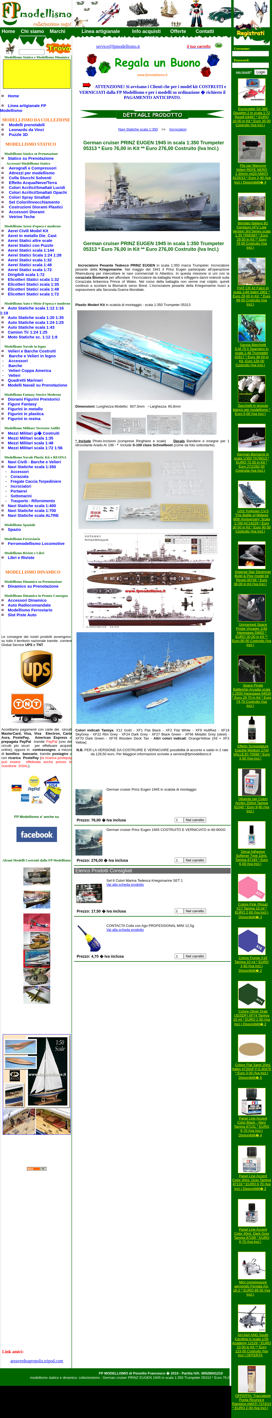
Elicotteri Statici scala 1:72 (33, 294)
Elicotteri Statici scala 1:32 (33, 279)
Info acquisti (146, 31)
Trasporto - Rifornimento (33, 501)
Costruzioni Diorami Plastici (36, 207)
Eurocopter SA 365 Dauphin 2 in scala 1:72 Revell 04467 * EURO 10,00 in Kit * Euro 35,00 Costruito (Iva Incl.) (252, 117)
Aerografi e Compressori (32, 168)
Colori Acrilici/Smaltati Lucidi (37, 187)
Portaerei (19, 491)
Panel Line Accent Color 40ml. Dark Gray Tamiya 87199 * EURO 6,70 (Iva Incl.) (251, 1235)
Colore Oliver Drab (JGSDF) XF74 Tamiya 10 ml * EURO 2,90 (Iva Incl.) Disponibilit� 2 (251, 1017)
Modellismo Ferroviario (30, 610)
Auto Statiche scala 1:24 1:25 (36, 322)
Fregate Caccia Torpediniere (36, 481)
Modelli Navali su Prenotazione (37, 385)
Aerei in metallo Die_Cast (32, 235)
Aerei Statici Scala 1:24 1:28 (34, 255)
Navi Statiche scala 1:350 (32, 466)
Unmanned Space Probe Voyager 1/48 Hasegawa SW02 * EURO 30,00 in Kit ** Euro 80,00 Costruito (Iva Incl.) (251, 635)
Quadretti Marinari (25, 380)
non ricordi (243, 72)
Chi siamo (32, 31)
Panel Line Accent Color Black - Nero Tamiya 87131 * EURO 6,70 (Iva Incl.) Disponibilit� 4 (251, 1126)
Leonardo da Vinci (26, 129)
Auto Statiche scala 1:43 (31, 327)
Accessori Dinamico (27, 600)
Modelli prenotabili (27, 124)
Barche (15, 365)
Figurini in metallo (25, 409)
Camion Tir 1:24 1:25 (27, 332)
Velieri (14, 375)
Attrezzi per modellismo (32, 173)
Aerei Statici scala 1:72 (30, 269)
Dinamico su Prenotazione (33, 586)
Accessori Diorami (27, 211)
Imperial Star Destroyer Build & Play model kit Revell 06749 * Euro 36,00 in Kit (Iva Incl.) (252, 578)
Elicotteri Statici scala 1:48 (33, 289)
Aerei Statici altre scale (30, 240)
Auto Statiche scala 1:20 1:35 (36, 317)
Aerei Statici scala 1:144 (31, 250)
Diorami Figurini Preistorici (34, 399)
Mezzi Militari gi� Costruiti (33, 433)
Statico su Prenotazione (31, 158)
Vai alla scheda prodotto (125, 885)
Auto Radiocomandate (29, 605)
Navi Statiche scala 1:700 (32, 510)
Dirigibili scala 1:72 (26, 274)
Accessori (18, 360)
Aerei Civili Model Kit (28, 230)
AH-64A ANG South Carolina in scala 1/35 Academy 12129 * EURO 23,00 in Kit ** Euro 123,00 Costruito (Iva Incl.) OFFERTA (251, 1345)
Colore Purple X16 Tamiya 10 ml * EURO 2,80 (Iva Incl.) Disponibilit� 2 (251, 964)
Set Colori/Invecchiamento (34, 202)
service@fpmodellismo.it (118, 46)
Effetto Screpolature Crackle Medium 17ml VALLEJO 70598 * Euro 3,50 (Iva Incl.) (251, 752)
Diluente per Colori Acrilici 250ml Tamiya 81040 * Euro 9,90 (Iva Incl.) (251, 805)
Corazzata (19, 476)
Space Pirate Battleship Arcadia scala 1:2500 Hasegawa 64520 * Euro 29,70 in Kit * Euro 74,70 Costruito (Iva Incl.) (251, 695)
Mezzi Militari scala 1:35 (30, 438)
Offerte (178, 31)
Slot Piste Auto (22, 615)
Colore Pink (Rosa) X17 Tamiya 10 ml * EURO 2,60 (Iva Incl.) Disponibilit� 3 (251, 910)
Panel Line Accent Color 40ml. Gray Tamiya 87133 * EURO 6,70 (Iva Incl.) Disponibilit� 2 (251, 1182)
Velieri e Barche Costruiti (32, 351)
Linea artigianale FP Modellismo (23, 108)
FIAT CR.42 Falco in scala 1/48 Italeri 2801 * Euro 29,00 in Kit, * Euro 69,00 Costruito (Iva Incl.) (251, 296)
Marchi (57, 31)
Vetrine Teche (22, 216)
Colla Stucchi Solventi (30, 177)
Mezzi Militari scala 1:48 (30, 443)
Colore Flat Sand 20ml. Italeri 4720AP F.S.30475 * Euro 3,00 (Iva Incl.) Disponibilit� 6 (251, 1071)
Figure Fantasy (22, 404)
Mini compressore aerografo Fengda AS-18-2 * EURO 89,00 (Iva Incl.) (251, 1288)
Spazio (14, 529)
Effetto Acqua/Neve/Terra (33, 182)
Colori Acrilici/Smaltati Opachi (38, 192)
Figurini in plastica (26, 413)
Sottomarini (21, 496)
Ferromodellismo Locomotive (36, 543)
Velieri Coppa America (29, 370)
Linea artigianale (101, 31)
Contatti (205, 31)
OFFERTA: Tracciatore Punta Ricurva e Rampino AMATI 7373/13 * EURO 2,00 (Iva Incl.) (251, 1402)
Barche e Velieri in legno (32, 356)
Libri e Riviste (21, 557)
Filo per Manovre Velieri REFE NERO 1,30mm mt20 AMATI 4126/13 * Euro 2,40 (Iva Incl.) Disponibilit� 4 (252, 174)
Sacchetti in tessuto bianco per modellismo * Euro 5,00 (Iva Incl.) (251, 410)
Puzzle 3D (18, 134)
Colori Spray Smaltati (29, 197)
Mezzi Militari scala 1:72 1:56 (35, 447)
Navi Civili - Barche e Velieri (34, 462)
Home (8, 31)
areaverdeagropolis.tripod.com (36, 1361)
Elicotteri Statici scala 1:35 (33, 284)
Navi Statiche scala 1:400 (32, 505)
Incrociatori (21, 486)
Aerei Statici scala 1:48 (30, 264)
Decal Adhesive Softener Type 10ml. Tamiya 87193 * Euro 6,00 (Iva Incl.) (251, 858)
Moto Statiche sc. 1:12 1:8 (32, 337)
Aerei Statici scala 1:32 (30, 260)
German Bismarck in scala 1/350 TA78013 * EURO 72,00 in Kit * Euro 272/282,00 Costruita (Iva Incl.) (251, 462)
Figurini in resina (24, 418)
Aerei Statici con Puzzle (30, 245)
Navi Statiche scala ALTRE (33, 515)
